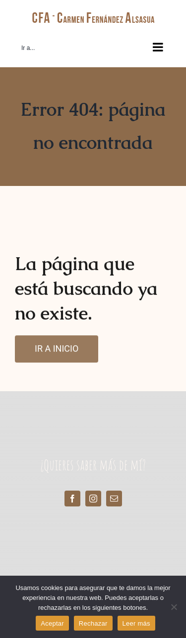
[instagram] (93, 498)
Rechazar (93, 623)
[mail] (114, 498)
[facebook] (72, 498)
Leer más (136, 623)
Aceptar (52, 623)
